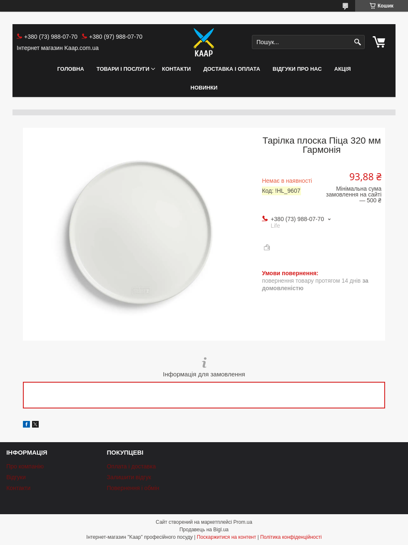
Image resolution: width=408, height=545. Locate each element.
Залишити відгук (129, 477)
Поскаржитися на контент (226, 537)
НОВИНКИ (204, 88)
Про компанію (25, 466)
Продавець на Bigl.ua (204, 530)
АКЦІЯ (342, 69)
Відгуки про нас (297, 69)
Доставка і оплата (231, 69)
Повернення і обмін (133, 488)
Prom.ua (243, 522)
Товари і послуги (123, 69)
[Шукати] (357, 42)
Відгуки (16, 477)
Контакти (176, 69)
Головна (70, 69)
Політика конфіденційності (291, 537)
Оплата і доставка (131, 466)
